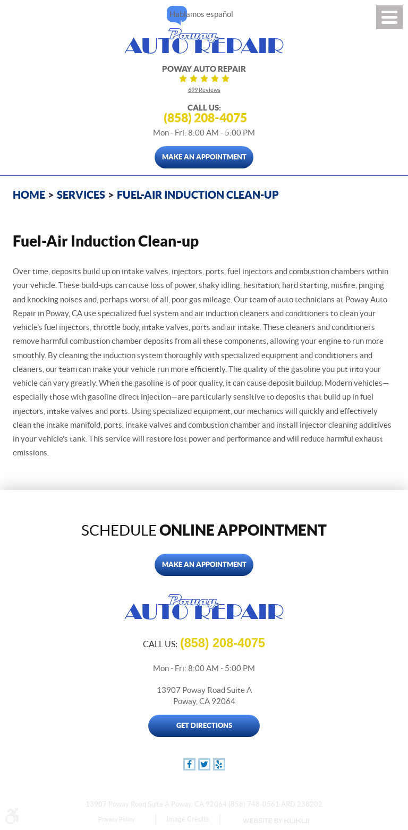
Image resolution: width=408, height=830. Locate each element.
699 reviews (204, 90)
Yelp (219, 764)
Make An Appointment (204, 157)
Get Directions (204, 726)
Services (81, 195)
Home (29, 195)
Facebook (189, 764)
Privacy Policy (116, 819)
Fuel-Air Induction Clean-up (198, 195)
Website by (275, 821)
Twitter (204, 764)
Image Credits (187, 819)
